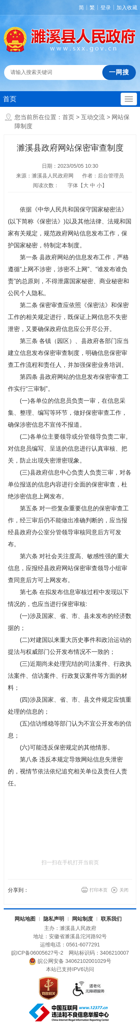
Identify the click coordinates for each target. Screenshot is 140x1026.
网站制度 (82, 919)
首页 (9, 99)
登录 (105, 7)
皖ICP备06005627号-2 (37, 953)
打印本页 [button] (99, 890)
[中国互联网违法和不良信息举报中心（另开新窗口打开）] (69, 1012)
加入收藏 (126, 7)
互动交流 (93, 117)
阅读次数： (46, 185)
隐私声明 (53, 919)
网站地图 (25, 919)
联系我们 (111, 919)
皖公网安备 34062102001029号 (70, 961)
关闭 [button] (123, 890)
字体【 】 (87, 185)
